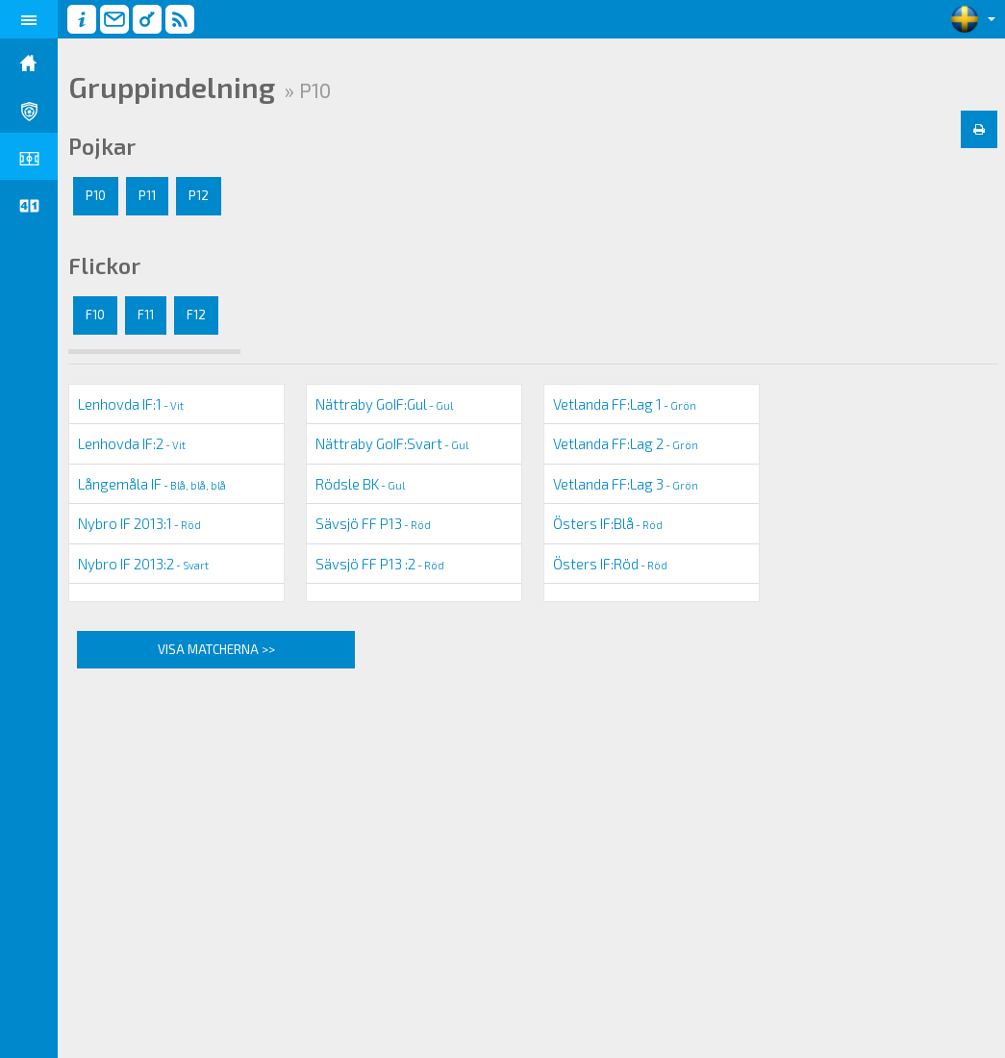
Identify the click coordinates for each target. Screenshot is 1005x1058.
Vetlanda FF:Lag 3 (625, 483)
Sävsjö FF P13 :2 (379, 563)
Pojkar (102, 146)
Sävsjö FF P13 (373, 523)
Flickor (104, 265)
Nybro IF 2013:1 (139, 523)
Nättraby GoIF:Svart (391, 443)
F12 (196, 314)
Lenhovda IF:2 (132, 443)
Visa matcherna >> (216, 649)
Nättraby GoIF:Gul (384, 404)
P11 (147, 195)
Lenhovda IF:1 (131, 404)
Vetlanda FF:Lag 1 (624, 404)
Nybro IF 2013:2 (143, 563)
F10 (95, 314)
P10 (96, 195)
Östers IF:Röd (610, 563)
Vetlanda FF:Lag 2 (625, 443)
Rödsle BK (360, 483)
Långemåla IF (152, 483)
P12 (198, 195)
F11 (146, 314)
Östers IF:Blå (608, 523)
